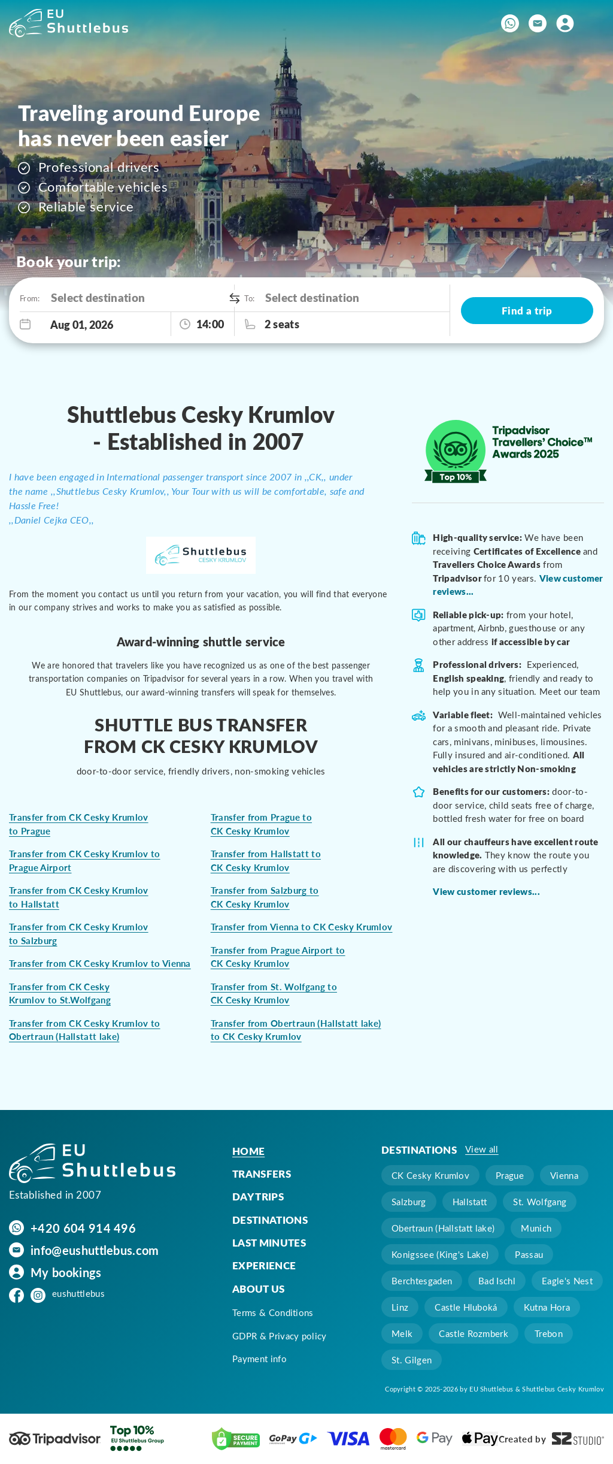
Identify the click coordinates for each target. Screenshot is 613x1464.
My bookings (66, 1271)
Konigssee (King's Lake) (440, 1254)
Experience (264, 1265)
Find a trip (527, 310)
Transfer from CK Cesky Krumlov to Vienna (100, 963)
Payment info (259, 1359)
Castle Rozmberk (473, 1333)
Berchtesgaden (422, 1280)
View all (482, 1149)
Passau (529, 1254)
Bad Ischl (496, 1280)
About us (258, 1288)
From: (29, 298)
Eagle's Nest (567, 1280)
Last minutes (269, 1242)
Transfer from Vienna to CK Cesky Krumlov (302, 927)
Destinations (270, 1219)
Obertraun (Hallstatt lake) (443, 1228)
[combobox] (139, 298)
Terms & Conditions (273, 1312)
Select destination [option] (98, 297)
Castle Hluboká (466, 1307)
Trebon (549, 1333)
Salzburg (409, 1201)
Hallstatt (470, 1201)
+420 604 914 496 (83, 1227)
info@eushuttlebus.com (95, 1249)
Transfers (261, 1173)
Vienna (564, 1175)
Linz (400, 1307)
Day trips (258, 1196)
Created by (551, 1438)
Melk (402, 1333)
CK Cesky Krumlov (430, 1175)
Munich (536, 1228)
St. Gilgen (412, 1359)
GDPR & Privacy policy (279, 1336)
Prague (510, 1175)
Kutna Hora (547, 1307)
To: (248, 298)
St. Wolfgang (539, 1201)
